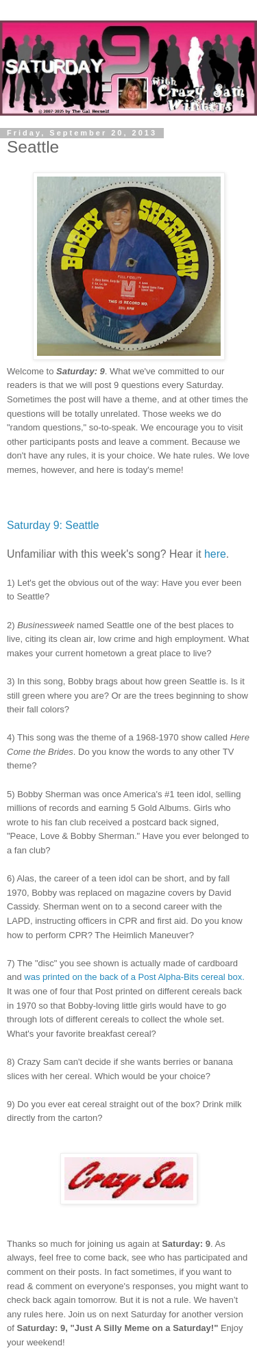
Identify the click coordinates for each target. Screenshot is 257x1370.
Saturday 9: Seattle (53, 525)
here (215, 554)
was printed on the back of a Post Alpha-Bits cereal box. (134, 977)
